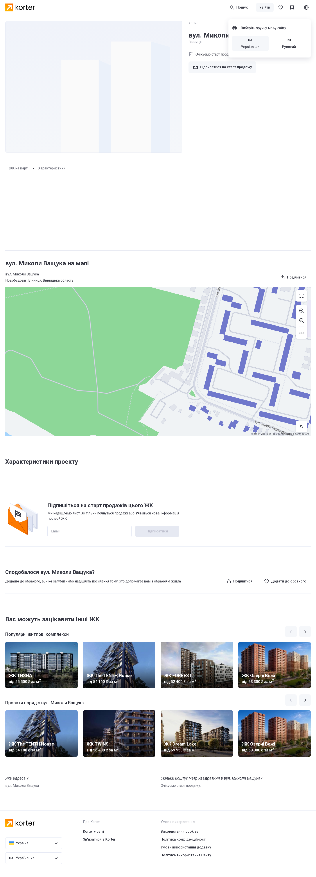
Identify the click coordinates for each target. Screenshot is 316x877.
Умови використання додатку (186, 847)
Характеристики (51, 168)
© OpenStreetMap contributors (291, 434)
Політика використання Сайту (186, 855)
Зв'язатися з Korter (99, 839)
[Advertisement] (158, 212)
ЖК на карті (19, 168)
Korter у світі (93, 831)
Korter (193, 23)
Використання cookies (179, 831)
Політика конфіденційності (183, 839)
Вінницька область (58, 280)
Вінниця (34, 280)
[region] (158, 361)
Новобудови (16, 280)
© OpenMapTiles (261, 434)
